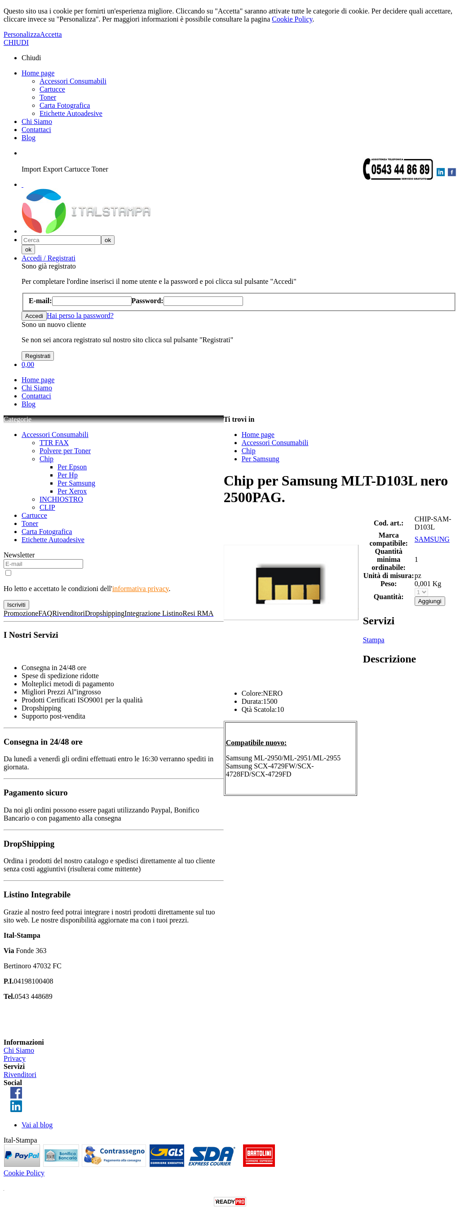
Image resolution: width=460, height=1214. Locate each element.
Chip (46, 459)
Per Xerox (72, 491)
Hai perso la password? (80, 315)
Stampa (374, 640)
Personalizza (22, 34)
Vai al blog (37, 1125)
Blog (28, 137)
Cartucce (52, 89)
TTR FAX (54, 442)
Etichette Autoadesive (71, 113)
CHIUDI (16, 42)
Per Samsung (76, 483)
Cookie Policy (292, 19)
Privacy (15, 1058)
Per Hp (68, 475)
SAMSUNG (432, 539)
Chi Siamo (37, 121)
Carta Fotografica (65, 105)
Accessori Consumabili (73, 81)
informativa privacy (140, 588)
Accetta (51, 34)
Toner (48, 97)
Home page (38, 73)
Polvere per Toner (65, 451)
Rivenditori (20, 1074)
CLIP (47, 507)
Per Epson (72, 467)
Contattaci (36, 129)
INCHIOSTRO (61, 499)
